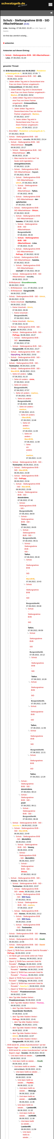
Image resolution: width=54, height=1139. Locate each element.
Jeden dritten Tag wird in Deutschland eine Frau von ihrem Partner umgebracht (28, 100)
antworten (9, 43)
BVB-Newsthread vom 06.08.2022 (20, 71)
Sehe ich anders (19, 374)
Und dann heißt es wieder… (22, 1056)
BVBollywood (14, 282)
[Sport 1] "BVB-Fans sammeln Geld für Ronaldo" (27, 950)
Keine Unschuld (17, 302)
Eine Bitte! (13, 131)
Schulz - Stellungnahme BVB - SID (21, 76)
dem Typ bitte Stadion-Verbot (21, 997)
